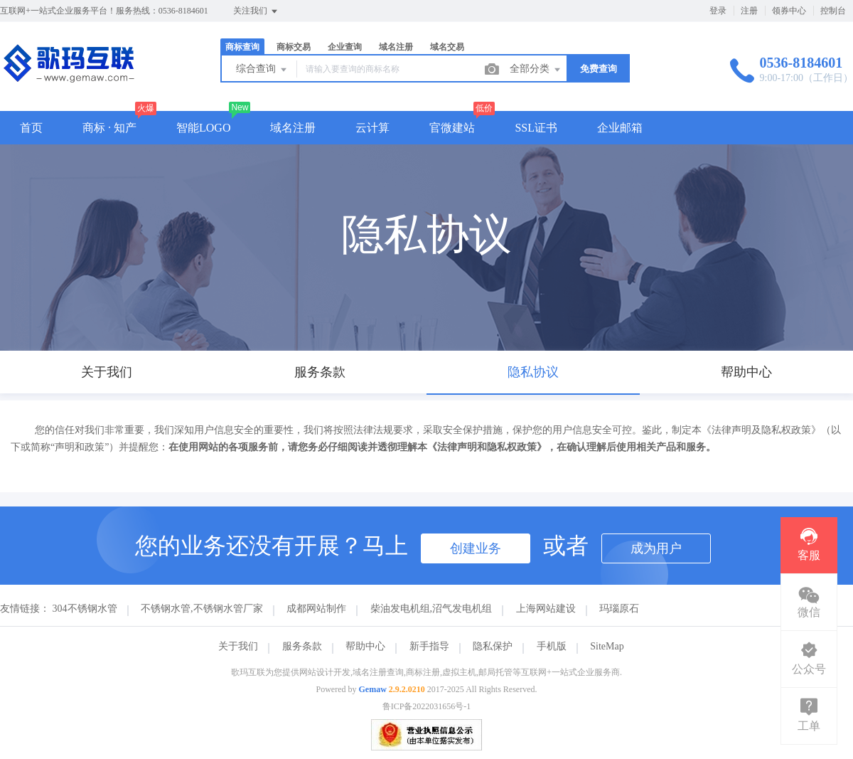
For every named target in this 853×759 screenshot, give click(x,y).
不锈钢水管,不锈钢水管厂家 (202, 608)
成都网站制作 (316, 608)
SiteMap (606, 646)
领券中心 (789, 11)
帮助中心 (365, 646)
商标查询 (242, 47)
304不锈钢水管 (85, 608)
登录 (717, 11)
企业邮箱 (620, 128)
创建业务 (475, 548)
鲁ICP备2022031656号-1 (426, 706)
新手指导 (429, 646)
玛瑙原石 (619, 608)
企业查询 (345, 47)
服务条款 (302, 646)
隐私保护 (493, 646)
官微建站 (452, 128)
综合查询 (262, 69)
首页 (31, 128)
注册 (749, 11)
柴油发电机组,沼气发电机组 (431, 608)
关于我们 (238, 646)
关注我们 (256, 11)
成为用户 (656, 548)
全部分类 (536, 69)
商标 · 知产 (109, 128)
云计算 (372, 128)
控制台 (833, 11)
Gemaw (373, 689)
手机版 (552, 646)
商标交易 (294, 47)
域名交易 (447, 47)
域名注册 (396, 47)
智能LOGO (203, 128)
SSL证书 (536, 128)
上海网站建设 (546, 608)
